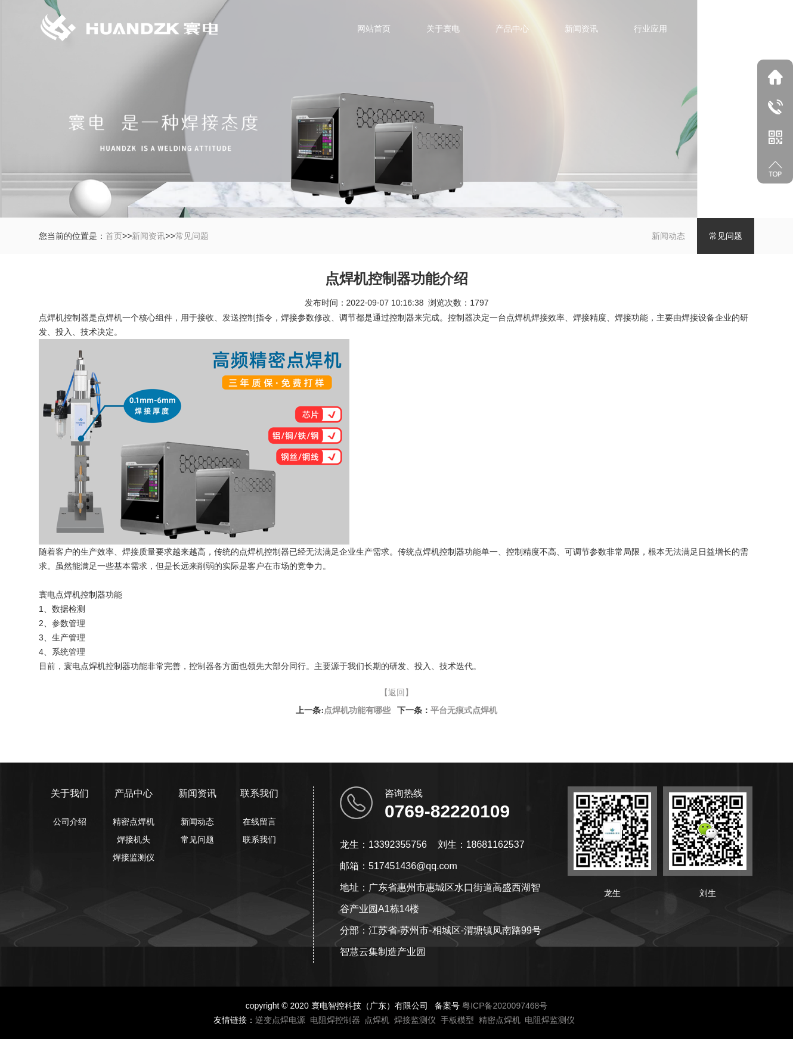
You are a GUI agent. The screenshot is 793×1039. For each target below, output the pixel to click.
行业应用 (650, 28)
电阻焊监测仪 (550, 1020)
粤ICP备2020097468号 (504, 1005)
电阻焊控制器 (335, 1020)
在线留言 (259, 821)
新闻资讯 (581, 28)
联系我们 (719, 28)
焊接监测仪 (133, 857)
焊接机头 (133, 839)
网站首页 (374, 28)
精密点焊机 (133, 821)
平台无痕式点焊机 (463, 710)
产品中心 (512, 28)
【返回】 (396, 692)
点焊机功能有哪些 (357, 710)
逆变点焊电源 (280, 1020)
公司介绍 (69, 821)
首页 (114, 236)
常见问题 (192, 236)
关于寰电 (443, 28)
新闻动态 (668, 236)
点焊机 (376, 1020)
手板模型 (457, 1020)
